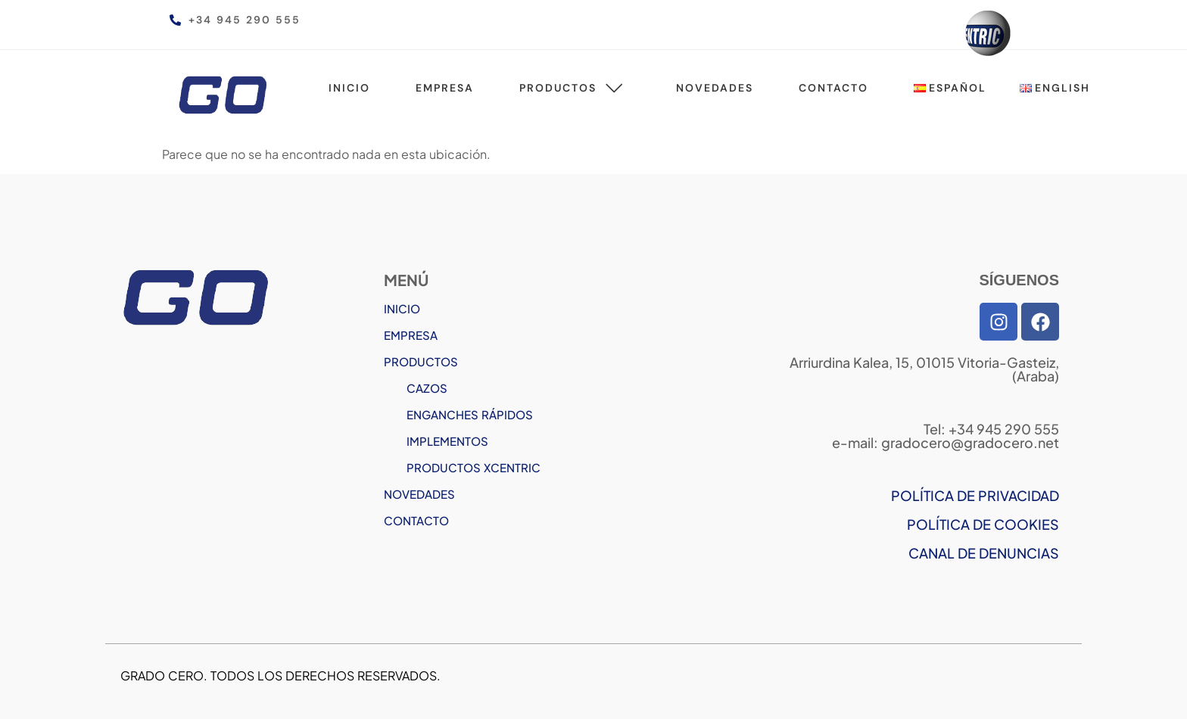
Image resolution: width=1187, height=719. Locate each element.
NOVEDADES (419, 494)
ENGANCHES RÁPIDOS (470, 414)
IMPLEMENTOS (447, 441)
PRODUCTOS (421, 361)
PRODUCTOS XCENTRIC (474, 467)
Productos (575, 88)
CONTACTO (416, 520)
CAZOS (427, 388)
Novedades (714, 88)
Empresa (445, 88)
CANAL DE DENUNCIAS (983, 553)
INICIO (402, 308)
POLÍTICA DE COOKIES (983, 524)
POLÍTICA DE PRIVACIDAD (975, 495)
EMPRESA (411, 335)
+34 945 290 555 (244, 19)
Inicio (349, 88)
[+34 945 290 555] (175, 20)
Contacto (833, 88)
